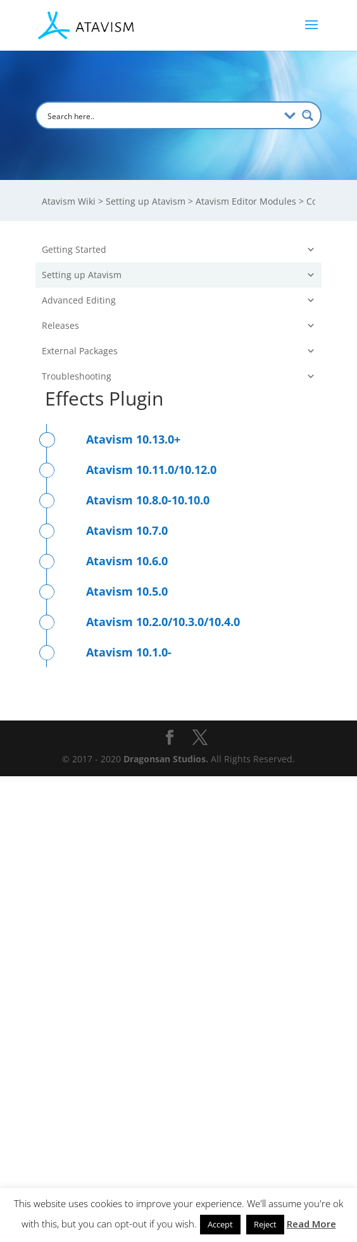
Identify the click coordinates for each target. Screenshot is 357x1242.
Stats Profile (95, 565)
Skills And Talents (107, 432)
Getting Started (178, 249)
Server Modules (188, 321)
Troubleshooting (178, 842)
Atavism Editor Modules (183, 299)
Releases (178, 791)
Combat (188, 387)
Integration (188, 698)
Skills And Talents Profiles (124, 454)
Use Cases (183, 742)
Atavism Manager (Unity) (103, 720)
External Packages (178, 816)
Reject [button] (265, 1224)
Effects (84, 498)
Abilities (87, 476)
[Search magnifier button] (307, 115)
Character (188, 676)
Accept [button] (220, 1224)
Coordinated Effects (111, 521)
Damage (87, 587)
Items (188, 365)
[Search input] (161, 115)
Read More (311, 1223)
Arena (83, 410)
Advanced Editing (178, 766)
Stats (80, 543)
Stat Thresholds (103, 609)
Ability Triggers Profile (116, 654)
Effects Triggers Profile (117, 631)
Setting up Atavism (178, 275)
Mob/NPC (188, 343)
